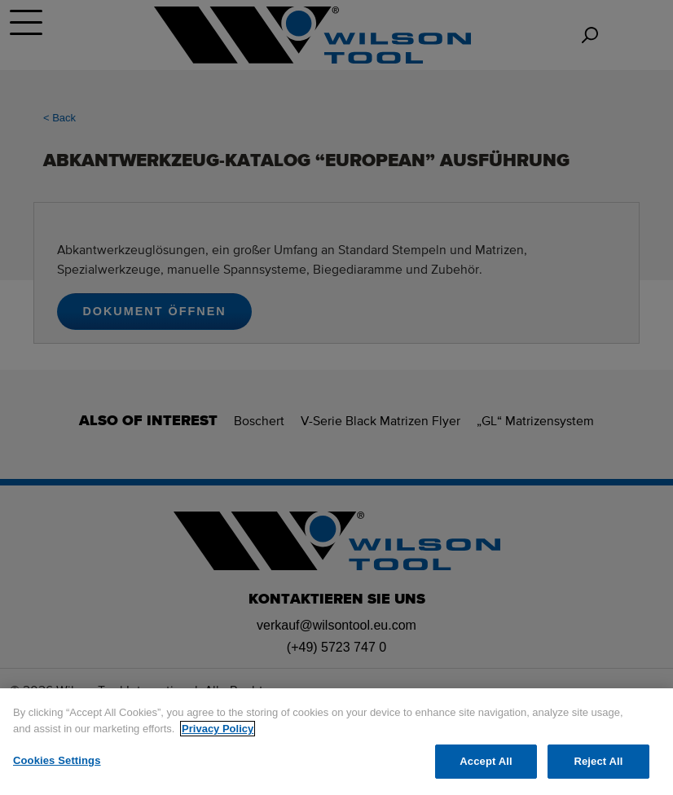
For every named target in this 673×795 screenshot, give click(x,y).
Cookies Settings (57, 760)
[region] (336, 741)
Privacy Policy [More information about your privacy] (217, 729)
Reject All (598, 761)
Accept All (486, 761)
